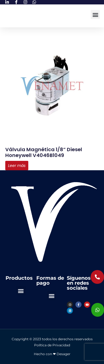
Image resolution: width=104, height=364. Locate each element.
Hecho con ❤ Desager (52, 354)
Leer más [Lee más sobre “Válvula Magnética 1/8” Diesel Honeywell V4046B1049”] (17, 165)
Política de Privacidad (52, 345)
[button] (95, 14)
